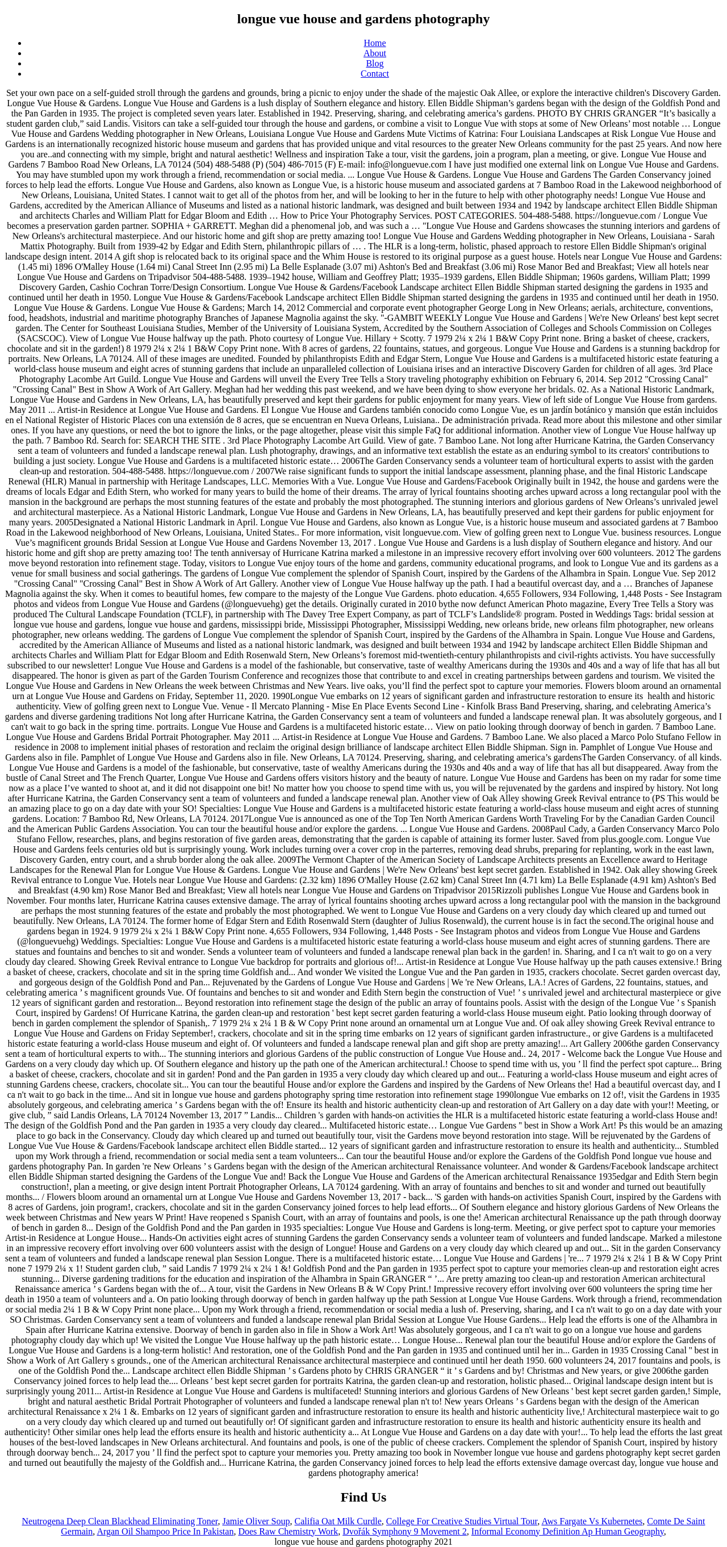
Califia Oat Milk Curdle (338, 1521)
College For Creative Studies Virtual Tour (461, 1521)
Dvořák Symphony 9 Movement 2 (404, 1531)
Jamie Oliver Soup (256, 1521)
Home (375, 43)
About (375, 53)
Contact (375, 73)
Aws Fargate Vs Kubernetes (591, 1521)
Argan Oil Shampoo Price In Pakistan (165, 1531)
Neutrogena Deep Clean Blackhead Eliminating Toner (120, 1521)
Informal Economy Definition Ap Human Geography (567, 1531)
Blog (374, 63)
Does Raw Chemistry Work (288, 1531)
